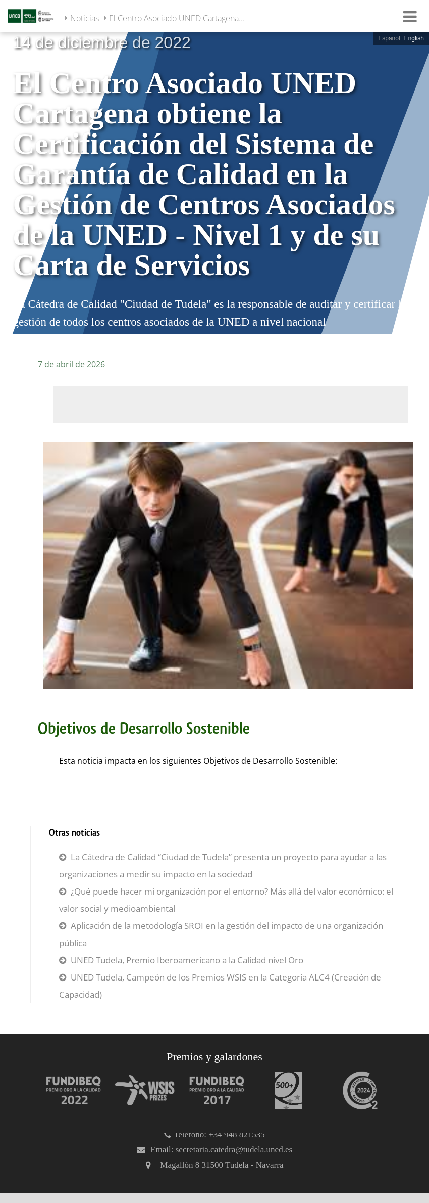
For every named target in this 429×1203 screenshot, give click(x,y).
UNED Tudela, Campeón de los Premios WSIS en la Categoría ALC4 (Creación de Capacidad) (220, 985)
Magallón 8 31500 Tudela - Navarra (221, 1165)
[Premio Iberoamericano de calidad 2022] (68, 1090)
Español (389, 38)
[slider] (214, 182)
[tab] (214, 182)
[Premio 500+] (283, 1090)
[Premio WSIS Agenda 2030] (140, 1090)
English (414, 38)
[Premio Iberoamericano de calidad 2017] (212, 1090)
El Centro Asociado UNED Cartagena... (177, 18)
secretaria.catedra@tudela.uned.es (234, 1149)
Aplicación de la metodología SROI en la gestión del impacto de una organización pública (221, 934)
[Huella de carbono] (355, 1090)
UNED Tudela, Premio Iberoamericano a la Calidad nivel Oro (187, 960)
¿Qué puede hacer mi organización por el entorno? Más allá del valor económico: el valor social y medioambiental (226, 899)
